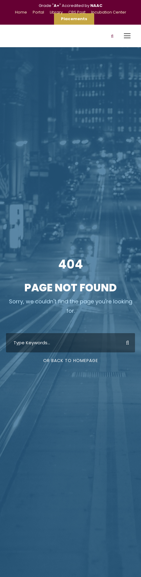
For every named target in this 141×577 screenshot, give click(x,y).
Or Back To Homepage (70, 361)
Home (21, 12)
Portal (38, 12)
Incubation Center (108, 12)
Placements (74, 19)
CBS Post (77, 12)
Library (56, 12)
